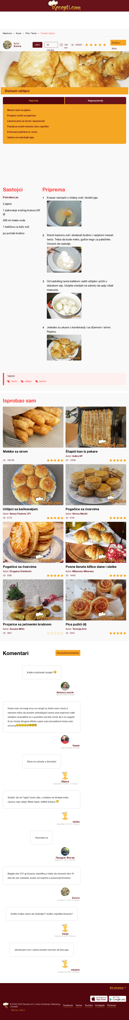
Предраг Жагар (65, 857)
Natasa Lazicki (65, 692)
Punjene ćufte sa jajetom (21, 115)
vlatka (76, 821)
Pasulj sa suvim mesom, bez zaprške (28, 126)
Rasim (76, 745)
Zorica (17, 46)
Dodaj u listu (116, 43)
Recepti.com (64, 5)
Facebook (68, 1005)
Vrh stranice (117, 987)
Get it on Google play (117, 999)
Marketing (55, 1004)
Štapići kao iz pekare (96, 434)
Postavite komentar (68, 652)
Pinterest (111, 1005)
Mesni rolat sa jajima (19, 110)
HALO (22, 1010)
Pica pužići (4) (96, 607)
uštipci (28, 381)
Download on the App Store (99, 999)
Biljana (65, 781)
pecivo (42, 381)
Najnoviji (33, 100)
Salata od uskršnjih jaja (20, 137)
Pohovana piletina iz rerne (22, 131)
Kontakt (14, 1006)
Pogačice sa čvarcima (96, 491)
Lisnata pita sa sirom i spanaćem (26, 121)
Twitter (78, 1005)
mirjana (75, 969)
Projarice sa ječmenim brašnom (33, 607)
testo (14, 381)
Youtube (89, 1005)
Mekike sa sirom (33, 434)
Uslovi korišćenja (42, 1004)
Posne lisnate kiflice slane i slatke (96, 549)
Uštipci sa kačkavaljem (33, 491)
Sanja (65, 933)
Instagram (100, 1005)
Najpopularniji (95, 100)
